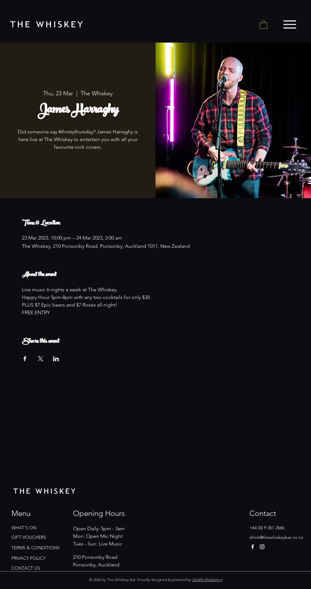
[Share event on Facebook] (25, 358)
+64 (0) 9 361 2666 (266, 528)
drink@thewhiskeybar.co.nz (276, 537)
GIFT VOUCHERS (28, 537)
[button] (263, 24)
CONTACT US (25, 568)
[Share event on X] (40, 358)
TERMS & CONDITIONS (35, 548)
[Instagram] (262, 547)
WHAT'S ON (23, 528)
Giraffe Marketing (207, 579)
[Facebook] (252, 547)
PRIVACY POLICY (28, 558)
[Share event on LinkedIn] (56, 358)
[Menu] (289, 24)
